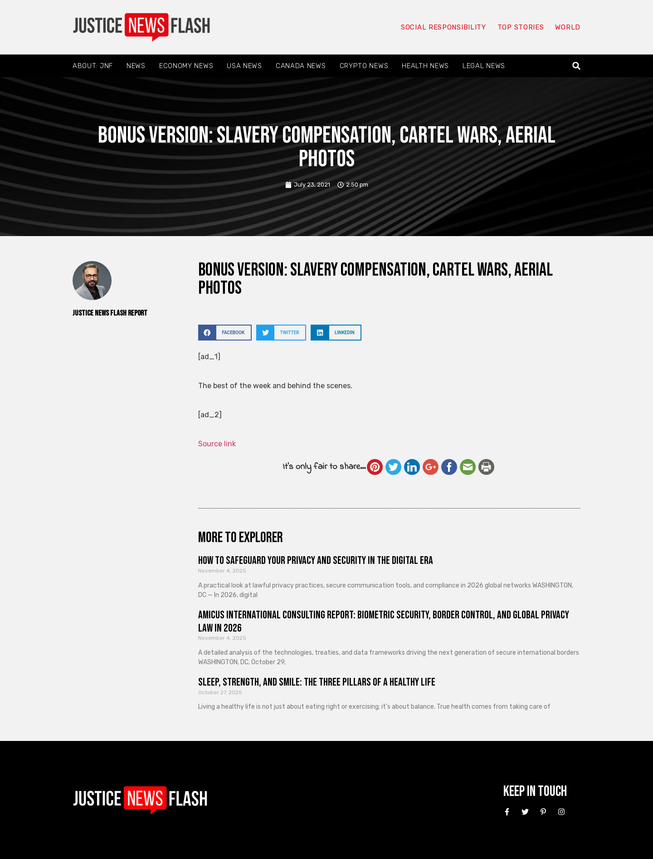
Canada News (301, 66)
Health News (425, 66)
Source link (217, 443)
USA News (244, 66)
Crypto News (364, 66)
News (136, 66)
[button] (577, 66)
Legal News (484, 66)
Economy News (186, 66)
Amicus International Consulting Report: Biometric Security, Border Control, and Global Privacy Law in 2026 (383, 621)
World (567, 27)
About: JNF (93, 66)
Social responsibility (443, 27)
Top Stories (520, 27)
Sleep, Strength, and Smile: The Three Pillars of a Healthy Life (316, 682)
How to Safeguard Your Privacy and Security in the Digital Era (315, 560)
